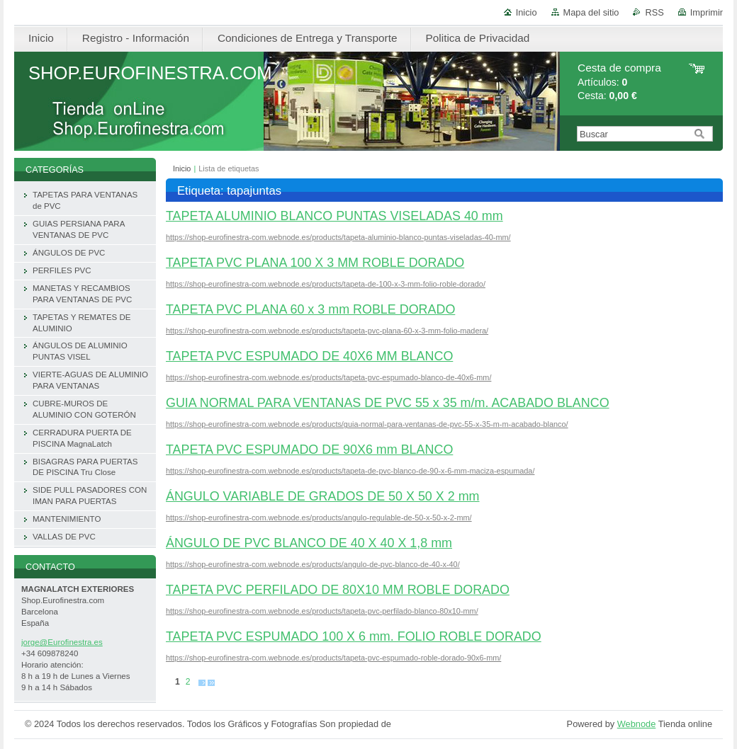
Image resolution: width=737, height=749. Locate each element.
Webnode (636, 724)
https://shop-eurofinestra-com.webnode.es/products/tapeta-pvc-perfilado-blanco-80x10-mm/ (322, 611)
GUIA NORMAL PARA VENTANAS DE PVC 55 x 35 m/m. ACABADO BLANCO (387, 403)
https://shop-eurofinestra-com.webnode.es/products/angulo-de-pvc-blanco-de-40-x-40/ (313, 564)
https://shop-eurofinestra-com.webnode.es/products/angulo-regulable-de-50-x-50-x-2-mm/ (319, 517)
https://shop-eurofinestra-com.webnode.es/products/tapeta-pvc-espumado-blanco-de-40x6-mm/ (328, 377)
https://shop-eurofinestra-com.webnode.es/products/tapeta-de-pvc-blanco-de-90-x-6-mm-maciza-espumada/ (350, 471)
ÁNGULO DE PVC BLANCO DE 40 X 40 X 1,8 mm (309, 543)
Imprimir (706, 12)
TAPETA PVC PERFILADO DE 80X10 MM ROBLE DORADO (338, 590)
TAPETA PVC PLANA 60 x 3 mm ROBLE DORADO (310, 309)
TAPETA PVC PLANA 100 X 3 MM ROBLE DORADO (315, 263)
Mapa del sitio (591, 12)
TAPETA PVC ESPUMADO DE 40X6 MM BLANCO (309, 356)
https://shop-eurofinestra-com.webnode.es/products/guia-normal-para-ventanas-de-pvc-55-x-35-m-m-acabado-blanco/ (367, 424)
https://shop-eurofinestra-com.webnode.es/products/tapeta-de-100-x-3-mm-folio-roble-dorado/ (325, 284)
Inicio (526, 12)
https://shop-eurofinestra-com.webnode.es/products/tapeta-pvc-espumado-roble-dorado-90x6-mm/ (333, 657)
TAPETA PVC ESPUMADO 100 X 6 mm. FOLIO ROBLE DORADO (353, 636)
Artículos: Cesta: (619, 81)
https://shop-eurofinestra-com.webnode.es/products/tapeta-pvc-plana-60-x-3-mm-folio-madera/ (327, 330)
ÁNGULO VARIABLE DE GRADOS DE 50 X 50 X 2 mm (323, 496)
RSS (654, 12)
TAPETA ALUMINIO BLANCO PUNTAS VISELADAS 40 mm (334, 216)
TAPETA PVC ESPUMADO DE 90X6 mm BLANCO (309, 449)
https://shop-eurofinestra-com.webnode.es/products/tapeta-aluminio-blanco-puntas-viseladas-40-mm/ (338, 237)
